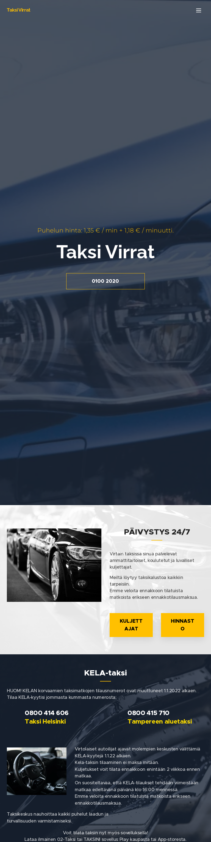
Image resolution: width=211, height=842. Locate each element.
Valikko (198, 10)
